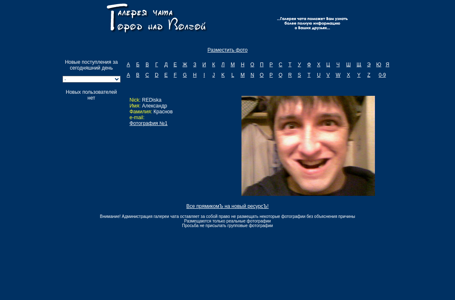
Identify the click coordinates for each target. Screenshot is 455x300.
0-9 (382, 75)
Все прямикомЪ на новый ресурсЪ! (227, 206)
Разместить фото (227, 50)
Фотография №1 (148, 123)
